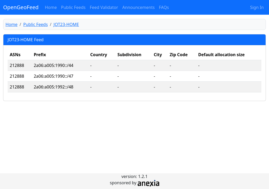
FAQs (164, 7)
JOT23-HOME (66, 24)
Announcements (138, 7)
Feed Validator (104, 7)
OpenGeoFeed (21, 7)
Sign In (257, 7)
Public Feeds (73, 7)
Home (51, 7)
